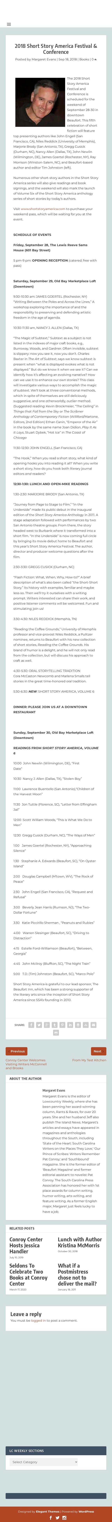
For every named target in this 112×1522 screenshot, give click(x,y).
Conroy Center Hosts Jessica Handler (26, 1245)
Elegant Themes (47, 1511)
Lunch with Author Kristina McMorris (80, 1242)
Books (84, 59)
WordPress (86, 1511)
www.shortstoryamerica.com (43, 209)
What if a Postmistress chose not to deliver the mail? (77, 1274)
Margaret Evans (44, 59)
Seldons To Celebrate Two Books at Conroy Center (29, 1274)
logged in (38, 1320)
